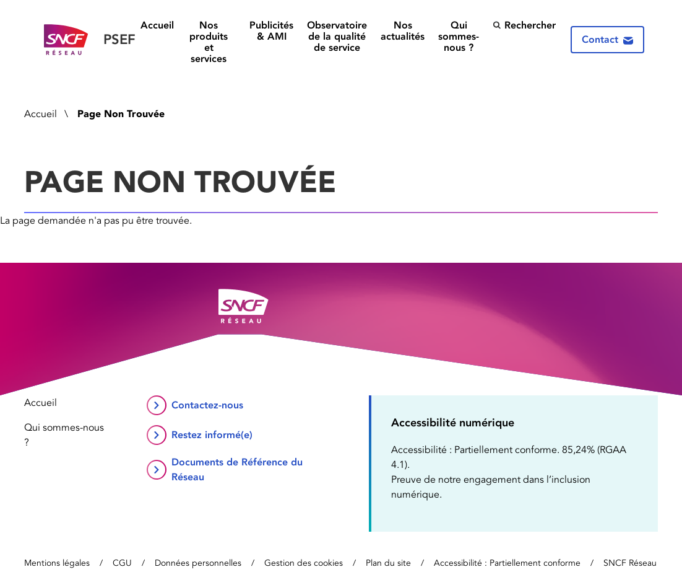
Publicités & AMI (271, 31)
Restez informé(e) (212, 435)
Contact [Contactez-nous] (607, 39)
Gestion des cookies (303, 563)
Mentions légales (57, 563)
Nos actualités (403, 31)
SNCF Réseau (630, 563)
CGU (122, 563)
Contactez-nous (207, 405)
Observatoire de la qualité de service (337, 36)
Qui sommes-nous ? (458, 36)
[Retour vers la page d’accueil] (90, 40)
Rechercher (524, 25)
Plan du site (388, 563)
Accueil (157, 25)
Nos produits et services (208, 41)
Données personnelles (198, 563)
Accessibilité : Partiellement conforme (507, 563)
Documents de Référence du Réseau (237, 469)
